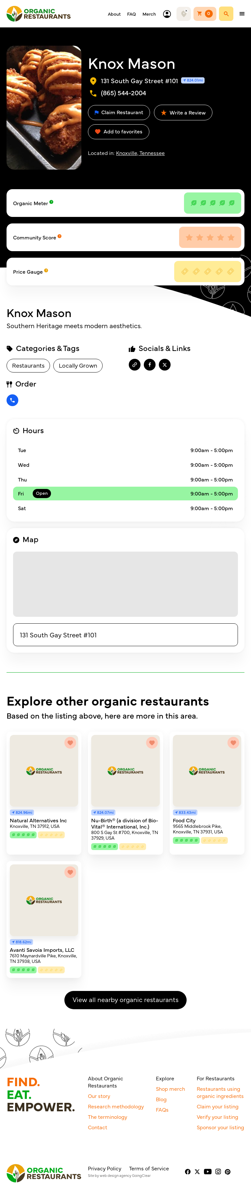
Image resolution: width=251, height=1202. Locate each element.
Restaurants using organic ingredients (220, 1092)
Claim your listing (218, 1106)
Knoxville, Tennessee (140, 152)
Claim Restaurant (119, 111)
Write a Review (183, 112)
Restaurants (28, 365)
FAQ (131, 13)
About (114, 13)
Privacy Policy (104, 1168)
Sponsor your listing (220, 1127)
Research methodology (116, 1106)
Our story (99, 1095)
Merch (149, 13)
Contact (97, 1127)
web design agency (115, 1175)
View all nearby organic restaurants (125, 999)
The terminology (107, 1116)
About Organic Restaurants (105, 1081)
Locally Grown (78, 365)
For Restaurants (216, 1078)
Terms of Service (149, 1168)
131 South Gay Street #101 (58, 634)
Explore (165, 1078)
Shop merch (170, 1088)
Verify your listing (217, 1116)
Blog (161, 1099)
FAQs (162, 1109)
